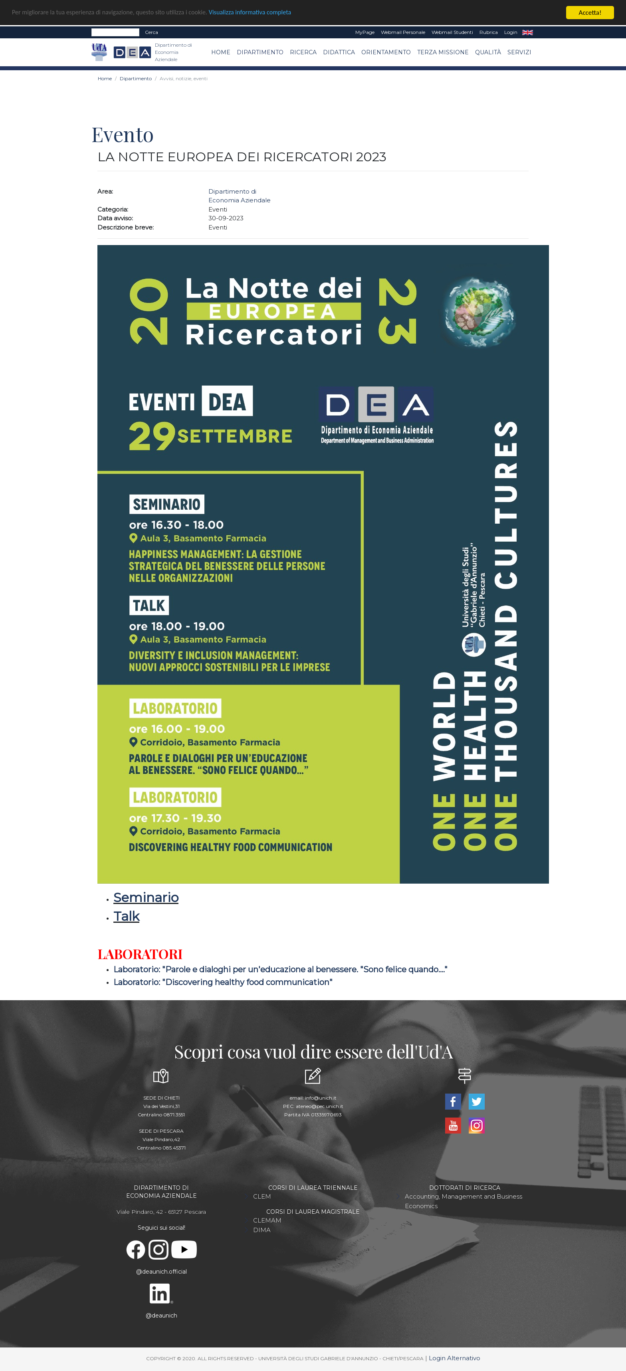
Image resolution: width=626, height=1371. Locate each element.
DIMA (262, 1230)
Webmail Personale (403, 32)
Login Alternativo (454, 1358)
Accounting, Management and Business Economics (463, 1201)
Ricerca (303, 52)
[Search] (115, 32)
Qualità (488, 52)
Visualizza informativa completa (263, 13)
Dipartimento (260, 52)
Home (220, 52)
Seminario (145, 897)
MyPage (364, 32)
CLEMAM (267, 1220)
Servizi (519, 52)
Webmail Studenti (452, 32)
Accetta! (590, 12)
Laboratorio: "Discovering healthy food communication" (223, 982)
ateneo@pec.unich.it (319, 1106)
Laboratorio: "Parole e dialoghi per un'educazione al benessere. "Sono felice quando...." (280, 969)
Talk (126, 916)
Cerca (151, 32)
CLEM (262, 1196)
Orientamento (386, 52)
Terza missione (443, 52)
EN (528, 32)
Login (510, 32)
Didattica (339, 52)
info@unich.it (321, 1098)
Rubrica (488, 32)
